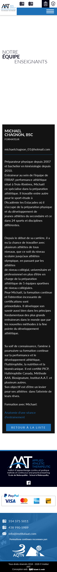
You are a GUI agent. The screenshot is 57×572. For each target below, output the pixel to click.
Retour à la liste (28, 427)
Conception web (19, 569)
